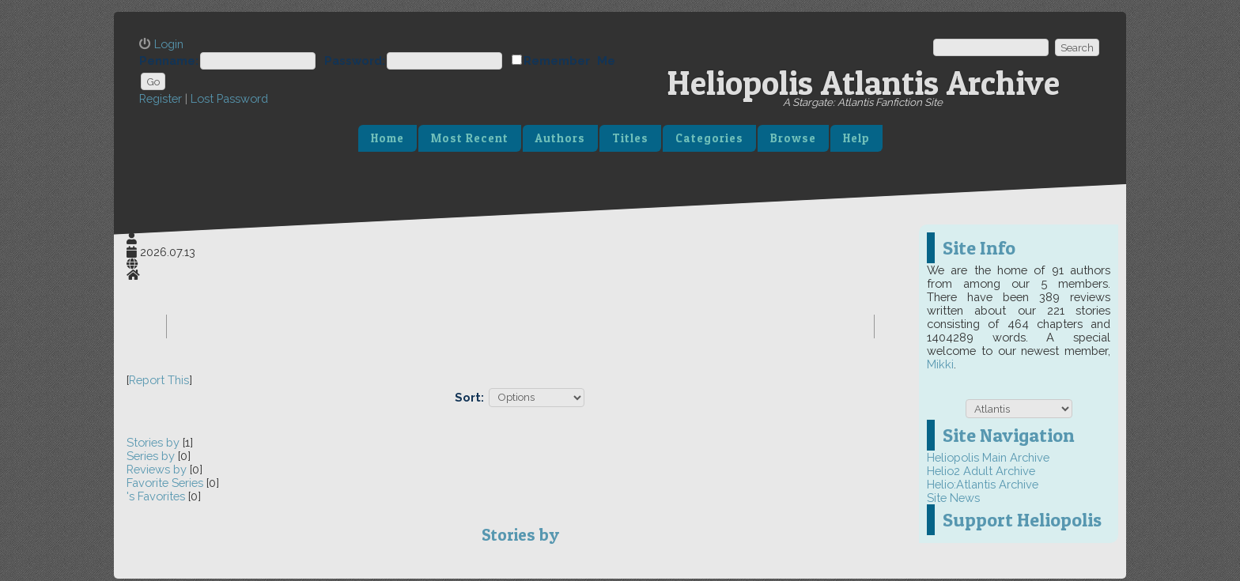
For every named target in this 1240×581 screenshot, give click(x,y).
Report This (159, 380)
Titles (630, 138)
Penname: (168, 60)
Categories (709, 138)
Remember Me (569, 60)
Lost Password (229, 98)
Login (168, 44)
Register (160, 98)
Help (856, 138)
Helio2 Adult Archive (981, 470)
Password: (354, 60)
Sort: (469, 396)
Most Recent (469, 138)
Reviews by (158, 469)
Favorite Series (165, 482)
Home (387, 138)
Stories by (155, 442)
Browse (793, 138)
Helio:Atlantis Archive (982, 484)
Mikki (940, 364)
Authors (560, 138)
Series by (152, 455)
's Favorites (156, 496)
